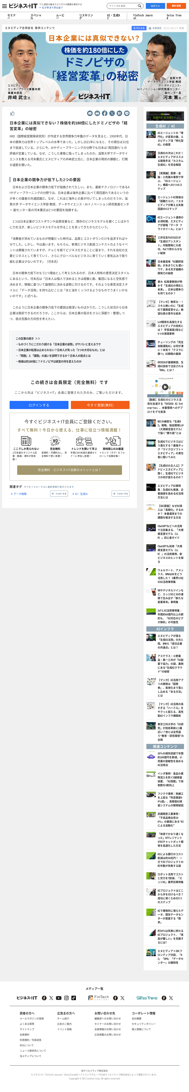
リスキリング (86, 16)
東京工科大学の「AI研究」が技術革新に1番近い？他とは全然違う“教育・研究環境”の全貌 (171, 731)
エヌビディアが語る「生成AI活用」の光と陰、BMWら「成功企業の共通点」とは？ (170, 641)
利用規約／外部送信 (30, 1040)
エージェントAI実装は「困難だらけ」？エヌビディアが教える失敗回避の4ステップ (170, 203)
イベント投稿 (64, 1029)
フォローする (60, 493)
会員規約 (24, 1034)
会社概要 (136, 1018)
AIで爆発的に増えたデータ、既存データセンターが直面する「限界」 (170, 916)
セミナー (11, 16)
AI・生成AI (113, 16)
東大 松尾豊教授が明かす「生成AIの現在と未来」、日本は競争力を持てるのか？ (170, 287)
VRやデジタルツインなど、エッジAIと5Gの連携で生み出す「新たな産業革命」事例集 (170, 596)
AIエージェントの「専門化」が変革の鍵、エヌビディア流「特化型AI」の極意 (170, 138)
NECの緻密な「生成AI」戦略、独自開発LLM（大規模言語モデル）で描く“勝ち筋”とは (170, 427)
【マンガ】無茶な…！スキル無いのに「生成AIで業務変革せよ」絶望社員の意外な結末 (170, 307)
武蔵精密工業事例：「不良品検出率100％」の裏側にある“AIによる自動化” (171, 819)
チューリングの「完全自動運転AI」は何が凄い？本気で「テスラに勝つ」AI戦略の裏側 (170, 347)
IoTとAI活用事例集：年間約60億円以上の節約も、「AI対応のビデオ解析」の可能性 (170, 616)
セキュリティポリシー (144, 1023)
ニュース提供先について (33, 1050)
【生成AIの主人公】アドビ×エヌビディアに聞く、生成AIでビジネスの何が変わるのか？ (170, 471)
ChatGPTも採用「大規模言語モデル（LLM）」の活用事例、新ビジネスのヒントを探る (170, 553)
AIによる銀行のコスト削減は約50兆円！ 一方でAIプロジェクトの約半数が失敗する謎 (170, 859)
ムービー (60, 16)
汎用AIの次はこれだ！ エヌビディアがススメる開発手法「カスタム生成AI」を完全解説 (170, 158)
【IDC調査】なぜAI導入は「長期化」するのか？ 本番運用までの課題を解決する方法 (170, 511)
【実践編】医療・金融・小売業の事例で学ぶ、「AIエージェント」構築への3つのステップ (170, 180)
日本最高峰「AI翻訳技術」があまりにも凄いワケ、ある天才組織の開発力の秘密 (170, 267)
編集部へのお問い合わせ (107, 1018)
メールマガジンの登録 (32, 1018)
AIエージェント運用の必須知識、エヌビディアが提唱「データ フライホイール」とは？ (170, 223)
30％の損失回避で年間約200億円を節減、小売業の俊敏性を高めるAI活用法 (170, 759)
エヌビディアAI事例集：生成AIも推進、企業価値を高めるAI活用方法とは (170, 491)
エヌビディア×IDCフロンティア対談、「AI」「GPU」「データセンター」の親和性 (170, 956)
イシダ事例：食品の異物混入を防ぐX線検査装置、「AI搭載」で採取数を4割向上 (170, 779)
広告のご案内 (64, 1023)
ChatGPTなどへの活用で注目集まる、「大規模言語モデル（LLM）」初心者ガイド (170, 531)
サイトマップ (27, 1029)
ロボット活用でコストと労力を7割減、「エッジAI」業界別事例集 (170, 878)
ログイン (155, 6)
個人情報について (141, 1029)
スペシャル (36, 16)
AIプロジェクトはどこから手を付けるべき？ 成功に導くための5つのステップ (170, 896)
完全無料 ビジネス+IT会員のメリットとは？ (69, 469)
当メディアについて (30, 1056)
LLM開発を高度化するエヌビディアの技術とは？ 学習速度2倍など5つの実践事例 (170, 327)
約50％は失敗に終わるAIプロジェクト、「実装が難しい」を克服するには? (170, 936)
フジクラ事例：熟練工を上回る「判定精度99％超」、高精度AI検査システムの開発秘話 (170, 799)
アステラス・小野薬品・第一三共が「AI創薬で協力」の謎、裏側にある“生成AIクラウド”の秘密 (170, 663)
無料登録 (176, 5)
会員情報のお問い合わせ (107, 1029)
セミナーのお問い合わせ (107, 1023)
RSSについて (27, 1045)
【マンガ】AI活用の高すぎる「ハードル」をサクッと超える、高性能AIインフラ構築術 (170, 709)
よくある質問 (27, 1023)
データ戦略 (20, 494)
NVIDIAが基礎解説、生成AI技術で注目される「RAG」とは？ (170, 366)
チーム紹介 (63, 1018)
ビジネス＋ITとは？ (52, 7)
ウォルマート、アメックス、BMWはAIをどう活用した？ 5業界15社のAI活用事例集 (170, 576)
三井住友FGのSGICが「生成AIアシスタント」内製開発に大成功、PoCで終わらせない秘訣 (170, 245)
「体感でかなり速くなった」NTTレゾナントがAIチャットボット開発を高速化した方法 (170, 839)
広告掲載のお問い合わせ (107, 1034)
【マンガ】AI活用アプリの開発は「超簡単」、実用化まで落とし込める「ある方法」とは (170, 687)
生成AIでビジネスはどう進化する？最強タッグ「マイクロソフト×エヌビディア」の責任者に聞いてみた (170, 449)
